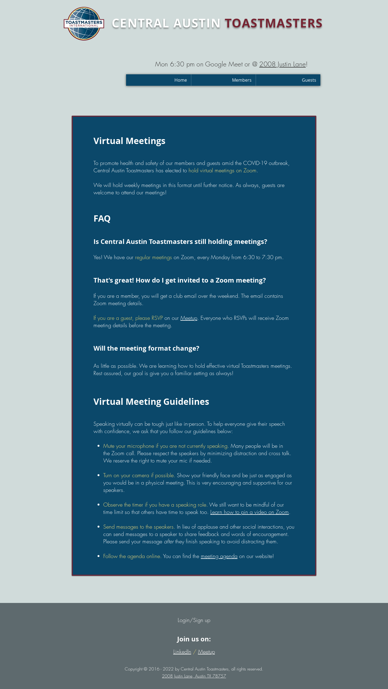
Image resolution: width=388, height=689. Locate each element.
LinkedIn (182, 651)
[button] (223, 80)
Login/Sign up (194, 620)
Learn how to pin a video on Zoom (249, 512)
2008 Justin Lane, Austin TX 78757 (194, 676)
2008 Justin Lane (282, 64)
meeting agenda (219, 556)
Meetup (188, 317)
